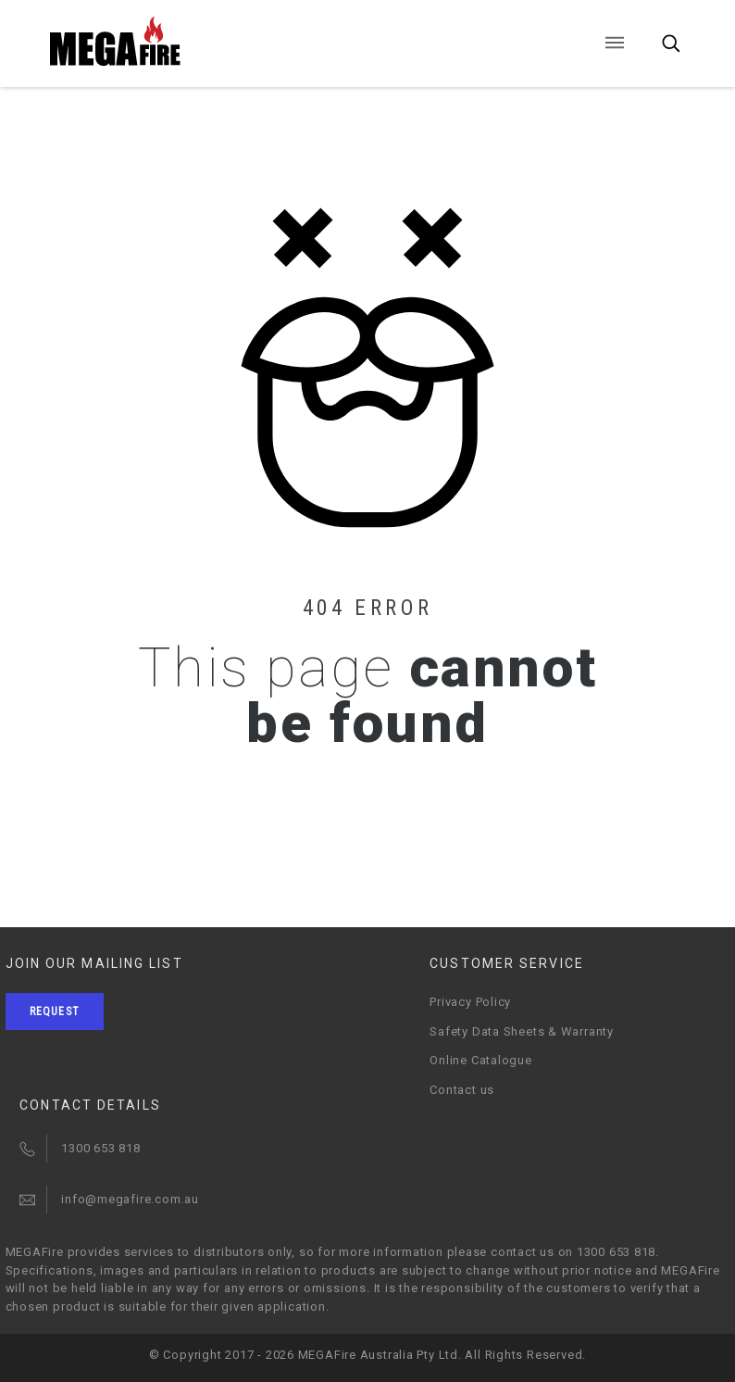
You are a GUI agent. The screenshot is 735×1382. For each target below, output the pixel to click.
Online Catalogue (480, 1060)
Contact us (462, 1090)
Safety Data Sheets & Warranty (522, 1031)
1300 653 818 (100, 1148)
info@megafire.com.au (130, 1199)
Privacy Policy (470, 1002)
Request (55, 1011)
